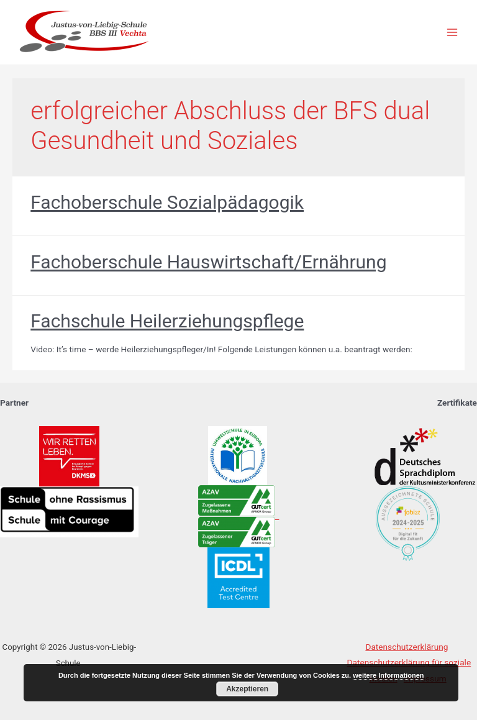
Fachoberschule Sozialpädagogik (167, 202)
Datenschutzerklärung (406, 647)
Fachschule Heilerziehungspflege (167, 321)
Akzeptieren (247, 689)
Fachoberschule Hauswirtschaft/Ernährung (208, 262)
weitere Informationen (388, 675)
